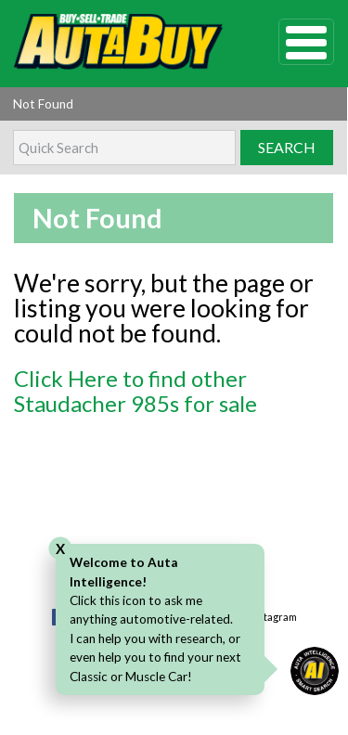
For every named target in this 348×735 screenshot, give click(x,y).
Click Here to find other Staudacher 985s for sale (135, 391)
